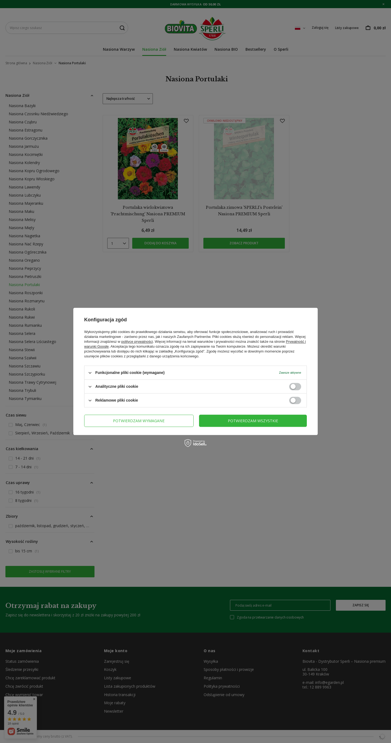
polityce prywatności (137, 342)
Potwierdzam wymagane (139, 420)
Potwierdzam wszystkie (253, 420)
